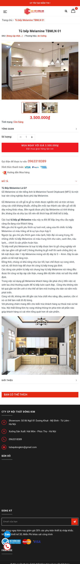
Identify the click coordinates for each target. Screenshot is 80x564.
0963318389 (37, 161)
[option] (40, 71)
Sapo (67, 560)
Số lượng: (7, 136)
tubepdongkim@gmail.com (23, 447)
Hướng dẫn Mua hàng (16, 173)
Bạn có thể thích (15, 394)
